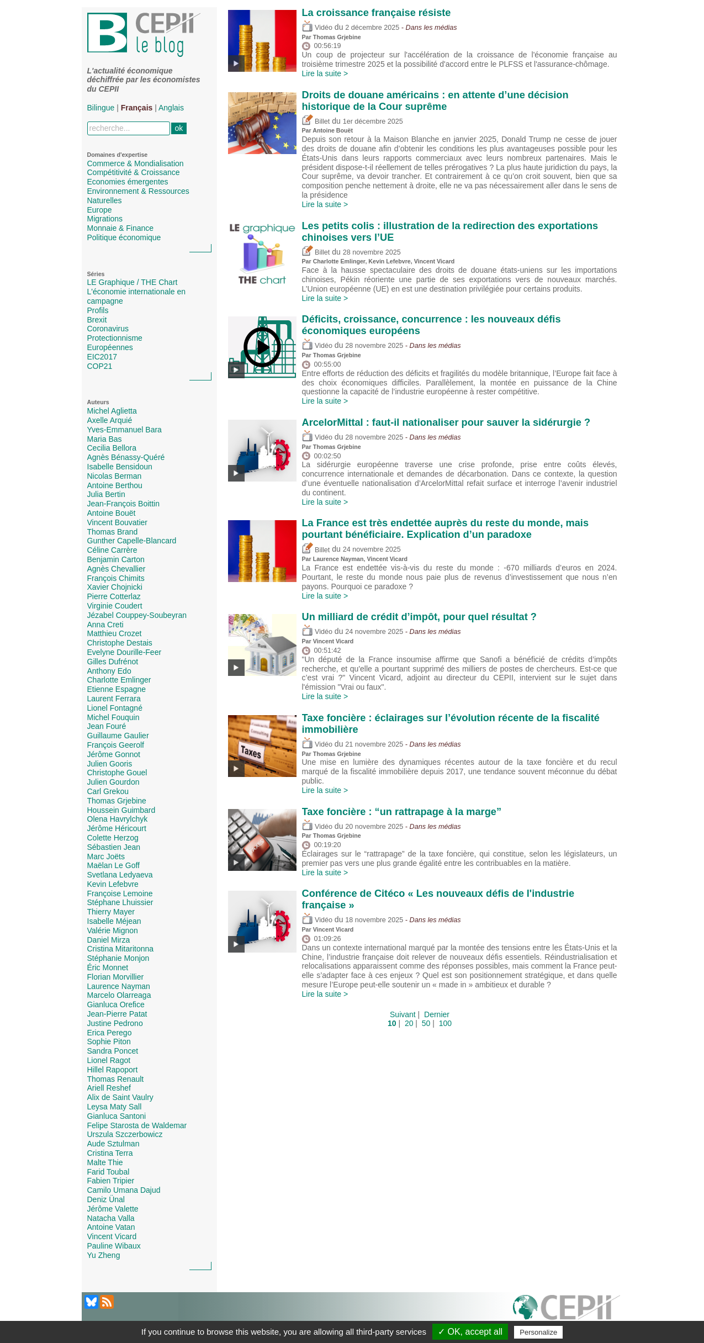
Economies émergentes (127, 181)
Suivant (403, 1014)
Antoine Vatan (111, 1227)
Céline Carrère (112, 550)
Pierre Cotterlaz (114, 596)
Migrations (105, 218)
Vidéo (317, 27)
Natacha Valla (111, 1218)
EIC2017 (102, 356)
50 (426, 1023)
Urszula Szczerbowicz (125, 1134)
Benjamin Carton (116, 559)
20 (409, 1023)
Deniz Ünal (106, 1199)
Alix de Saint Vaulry (120, 1097)
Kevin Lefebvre (113, 884)
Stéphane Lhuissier (120, 902)
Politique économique (124, 237)
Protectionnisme (114, 338)
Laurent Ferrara (114, 698)
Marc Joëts (106, 856)
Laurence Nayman (118, 986)
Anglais (171, 107)
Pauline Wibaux (114, 1245)
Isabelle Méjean (114, 921)
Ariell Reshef (109, 1087)
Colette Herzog (113, 837)
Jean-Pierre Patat (117, 1013)
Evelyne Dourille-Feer (124, 652)
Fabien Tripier (111, 1180)
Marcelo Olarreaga (119, 995)
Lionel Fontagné (114, 708)
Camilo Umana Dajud (124, 1190)
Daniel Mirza (108, 939)
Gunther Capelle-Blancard (132, 540)
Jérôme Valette (113, 1208)
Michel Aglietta (112, 410)
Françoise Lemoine (120, 893)
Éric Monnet (108, 967)
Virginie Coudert (114, 605)
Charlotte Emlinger (119, 679)
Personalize (538, 1332)
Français (137, 107)
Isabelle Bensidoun (119, 466)
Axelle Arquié (110, 420)
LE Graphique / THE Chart (132, 282)
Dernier (436, 1014)
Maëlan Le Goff (113, 865)
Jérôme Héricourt (116, 828)
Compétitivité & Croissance (133, 172)
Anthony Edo (109, 671)
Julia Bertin (106, 494)
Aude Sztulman (113, 1143)
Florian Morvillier (115, 976)
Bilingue (101, 107)
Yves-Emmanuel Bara (124, 429)
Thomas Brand (112, 531)
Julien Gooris (110, 763)
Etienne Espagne (116, 689)
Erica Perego (109, 1032)
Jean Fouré (106, 726)
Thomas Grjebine (116, 800)
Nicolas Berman (114, 476)
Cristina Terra (110, 1153)
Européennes (110, 347)
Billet (316, 121)
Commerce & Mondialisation (135, 163)
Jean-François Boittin (123, 503)
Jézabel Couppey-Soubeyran (137, 615)
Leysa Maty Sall (114, 1106)
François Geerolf (115, 745)
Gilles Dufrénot (113, 661)
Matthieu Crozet (114, 633)
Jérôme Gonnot (114, 754)
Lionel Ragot (109, 1060)
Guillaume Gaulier (118, 735)
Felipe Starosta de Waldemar (137, 1125)
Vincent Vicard (112, 1236)
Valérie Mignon (112, 930)
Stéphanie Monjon (118, 958)
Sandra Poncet (113, 1050)
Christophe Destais (119, 642)
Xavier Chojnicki (114, 587)
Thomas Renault (115, 1079)
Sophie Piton (109, 1041)
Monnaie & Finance (120, 228)
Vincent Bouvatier (117, 522)
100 (445, 1023)
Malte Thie (105, 1162)
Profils (98, 310)
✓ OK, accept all (470, 1331)
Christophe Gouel (117, 772)
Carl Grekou (108, 791)
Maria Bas (104, 439)
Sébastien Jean (114, 847)
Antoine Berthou (114, 485)
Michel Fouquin (113, 717)
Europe (99, 209)
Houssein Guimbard (121, 810)
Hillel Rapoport (112, 1069)
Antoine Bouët (111, 513)
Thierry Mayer (111, 911)
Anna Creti (105, 624)
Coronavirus (108, 328)
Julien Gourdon (113, 782)
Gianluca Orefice (116, 1004)
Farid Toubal (108, 1171)
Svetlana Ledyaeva (120, 874)
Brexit (97, 319)
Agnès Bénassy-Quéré (126, 457)
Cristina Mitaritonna (120, 948)
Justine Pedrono (115, 1023)
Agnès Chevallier (116, 568)
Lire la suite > (325, 73)
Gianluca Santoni (116, 1116)
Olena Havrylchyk (117, 819)
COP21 (100, 366)
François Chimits (116, 578)
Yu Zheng (103, 1255)
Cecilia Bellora (111, 447)
